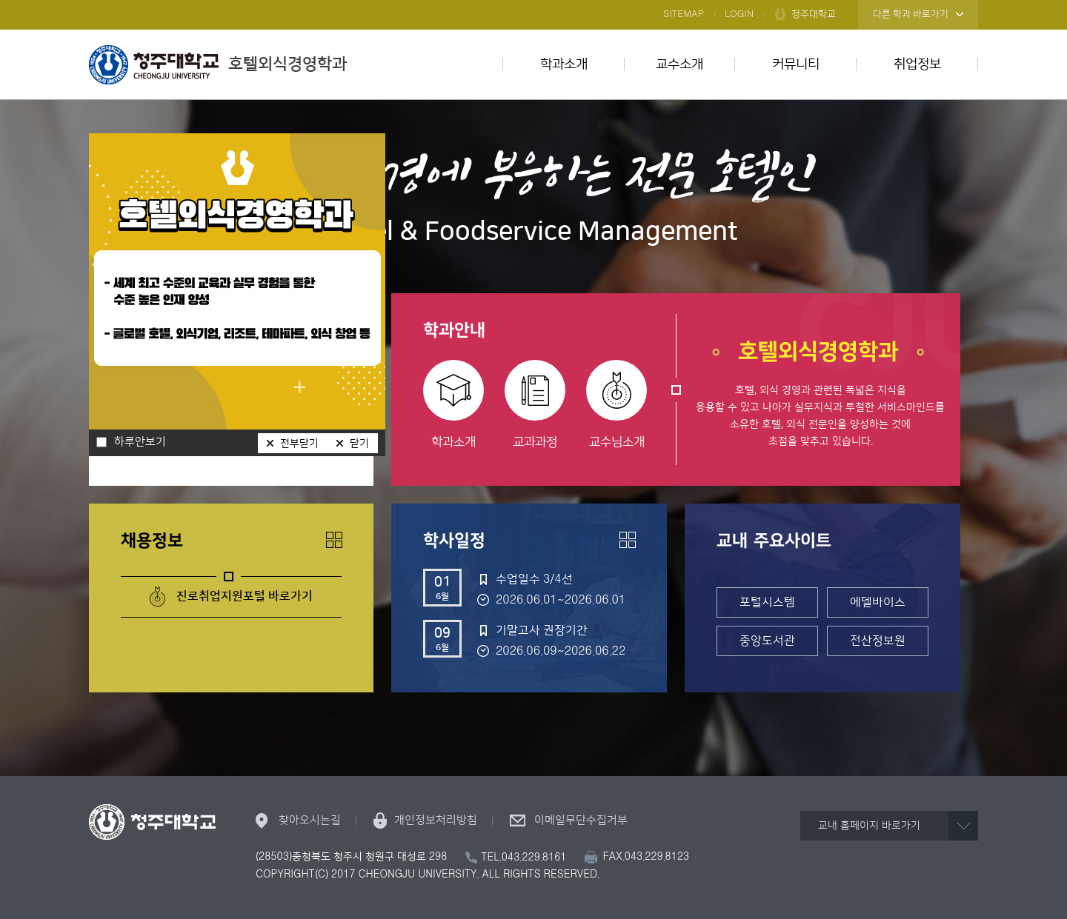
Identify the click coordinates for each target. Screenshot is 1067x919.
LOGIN (739, 14)
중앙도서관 (767, 640)
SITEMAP (683, 14)
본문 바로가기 (533, 0)
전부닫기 (299, 444)
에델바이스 (877, 602)
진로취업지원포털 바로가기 (244, 596)
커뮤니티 (796, 64)
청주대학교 (813, 14)
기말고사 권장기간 (542, 630)
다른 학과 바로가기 (910, 14)
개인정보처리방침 (435, 820)
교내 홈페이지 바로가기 (869, 826)
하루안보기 (140, 442)
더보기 (334, 540)
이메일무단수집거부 (581, 820)
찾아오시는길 (310, 820)
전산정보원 (877, 640)
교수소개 (679, 64)
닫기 (359, 444)
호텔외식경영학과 (218, 64)
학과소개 (564, 64)
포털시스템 (767, 602)
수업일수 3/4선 (534, 579)
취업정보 (917, 64)
